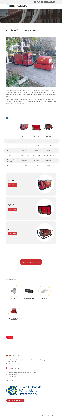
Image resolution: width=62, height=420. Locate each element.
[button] (31, 184)
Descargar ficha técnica (31, 260)
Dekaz (54, 412)
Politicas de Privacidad (15, 397)
